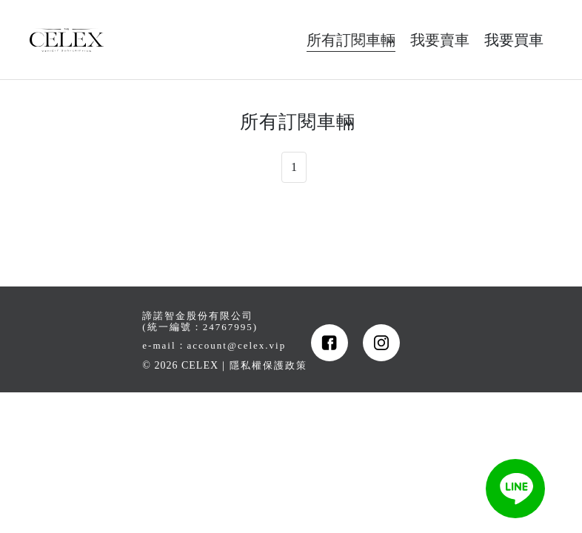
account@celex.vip (237, 345)
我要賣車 (439, 40)
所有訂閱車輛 (351, 40)
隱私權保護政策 (268, 365)
